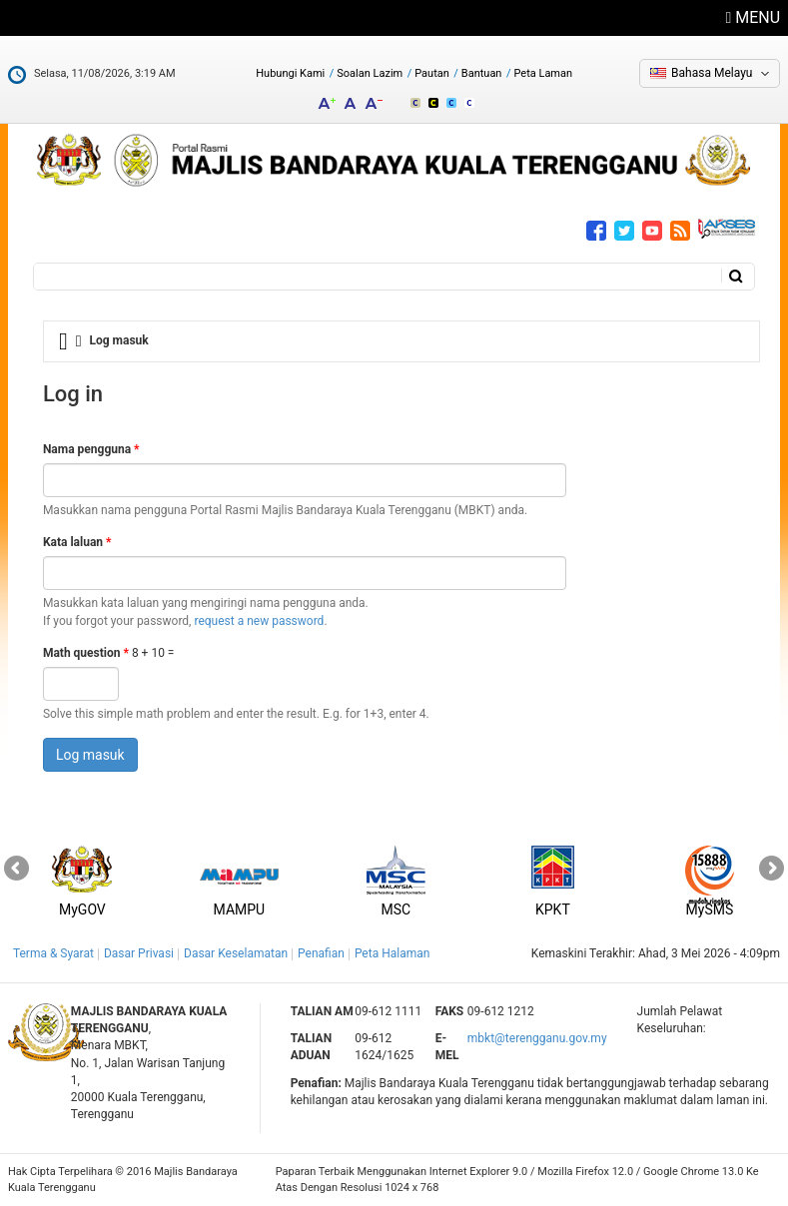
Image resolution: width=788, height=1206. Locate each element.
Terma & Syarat (53, 953)
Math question (86, 653)
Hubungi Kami (290, 73)
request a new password (259, 621)
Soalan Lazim (369, 73)
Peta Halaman (392, 953)
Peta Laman (542, 73)
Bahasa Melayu (711, 73)
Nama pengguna (91, 449)
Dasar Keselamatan (236, 953)
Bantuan (481, 73)
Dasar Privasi (139, 953)
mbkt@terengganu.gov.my (537, 1038)
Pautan (431, 73)
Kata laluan (77, 542)
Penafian (321, 953)
